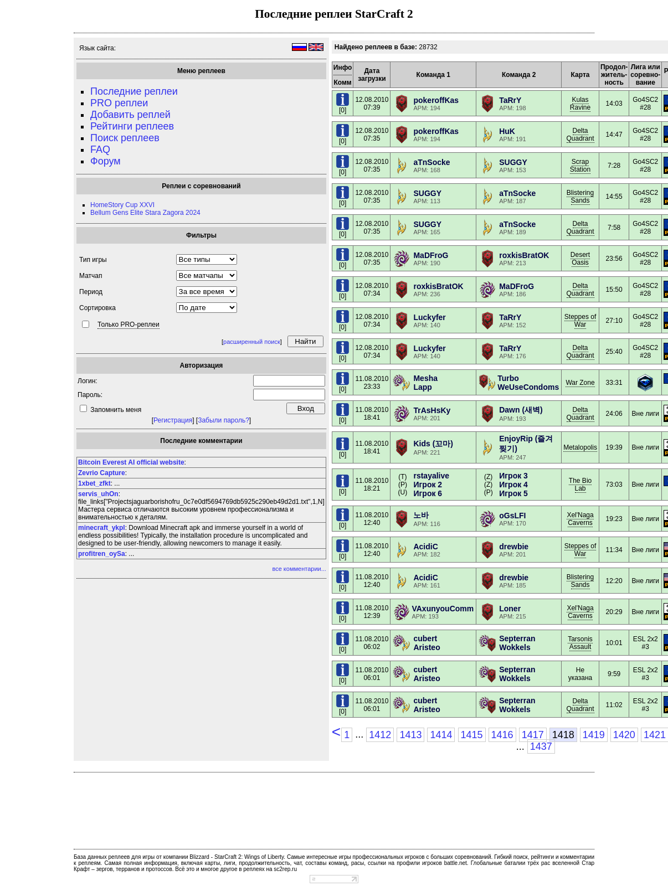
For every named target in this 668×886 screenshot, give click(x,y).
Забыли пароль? (223, 420)
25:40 (614, 352)
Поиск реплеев (125, 137)
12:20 (614, 581)
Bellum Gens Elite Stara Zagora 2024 (145, 213)
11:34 (614, 550)
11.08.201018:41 (371, 413)
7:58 (614, 227)
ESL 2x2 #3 (645, 643)
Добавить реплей (130, 114)
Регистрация (172, 420)
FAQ (100, 149)
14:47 (614, 134)
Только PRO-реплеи (128, 324)
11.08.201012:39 (371, 612)
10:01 (614, 643)
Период (90, 292)
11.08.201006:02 (371, 643)
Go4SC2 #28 (645, 103)
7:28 (614, 165)
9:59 (614, 674)
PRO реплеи (119, 103)
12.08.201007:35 (371, 134)
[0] (343, 107)
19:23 (614, 519)
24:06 (614, 414)
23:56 (614, 258)
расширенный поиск (251, 341)
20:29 (614, 612)
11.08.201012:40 (371, 519)
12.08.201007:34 (371, 289)
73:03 (614, 484)
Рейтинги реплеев (132, 126)
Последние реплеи (134, 91)
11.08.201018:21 (371, 484)
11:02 (614, 705)
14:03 (614, 103)
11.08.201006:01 (371, 674)
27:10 (614, 320)
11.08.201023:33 (371, 382)
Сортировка (97, 308)
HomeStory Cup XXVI (122, 205)
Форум (105, 161)
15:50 (614, 289)
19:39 (614, 447)
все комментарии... (299, 568)
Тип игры (93, 260)
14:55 (614, 196)
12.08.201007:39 (371, 103)
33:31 (614, 383)
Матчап (90, 276)
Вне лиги (645, 414)
